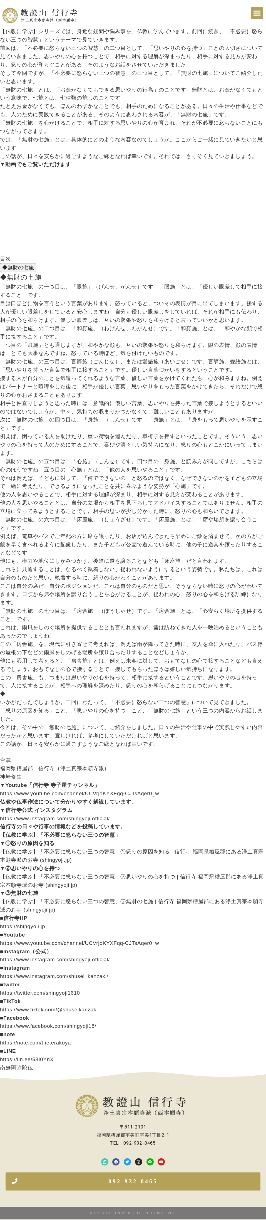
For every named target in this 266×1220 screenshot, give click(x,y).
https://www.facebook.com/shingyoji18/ (48, 1026)
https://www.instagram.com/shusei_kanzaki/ (54, 976)
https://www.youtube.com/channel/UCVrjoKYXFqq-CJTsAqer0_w (79, 793)
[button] (257, 13)
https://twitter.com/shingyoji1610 (40, 993)
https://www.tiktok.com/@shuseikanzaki (49, 1009)
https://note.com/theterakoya (35, 1043)
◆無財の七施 (18, 267)
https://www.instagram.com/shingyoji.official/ (55, 818)
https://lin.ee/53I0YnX (27, 1059)
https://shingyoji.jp (22, 926)
